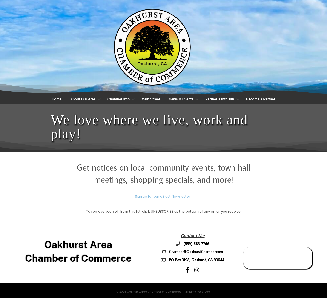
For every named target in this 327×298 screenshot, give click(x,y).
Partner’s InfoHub (219, 99)
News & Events (181, 99)
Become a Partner (260, 99)
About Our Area (83, 99)
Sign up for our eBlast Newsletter (162, 196)
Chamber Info (118, 99)
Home (56, 99)
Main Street (150, 99)
